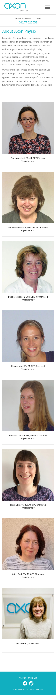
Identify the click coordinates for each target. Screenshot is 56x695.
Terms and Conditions (34, 689)
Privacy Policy (18, 689)
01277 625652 (28, 22)
